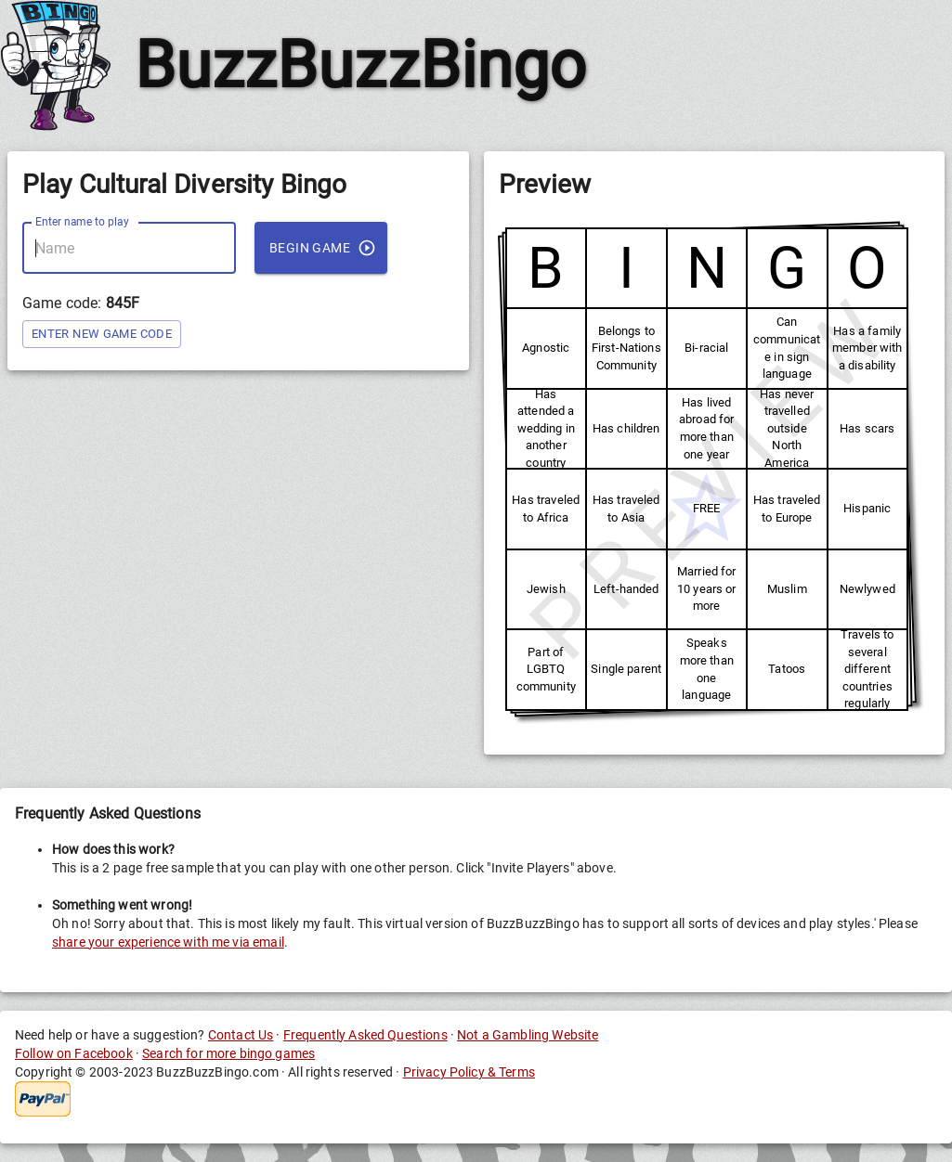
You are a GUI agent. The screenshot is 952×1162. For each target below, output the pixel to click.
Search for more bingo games (228, 1053)
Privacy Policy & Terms (469, 1072)
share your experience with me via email (168, 942)
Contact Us (241, 1034)
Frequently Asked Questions (365, 1034)
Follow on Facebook (74, 1053)
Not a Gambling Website (527, 1034)
